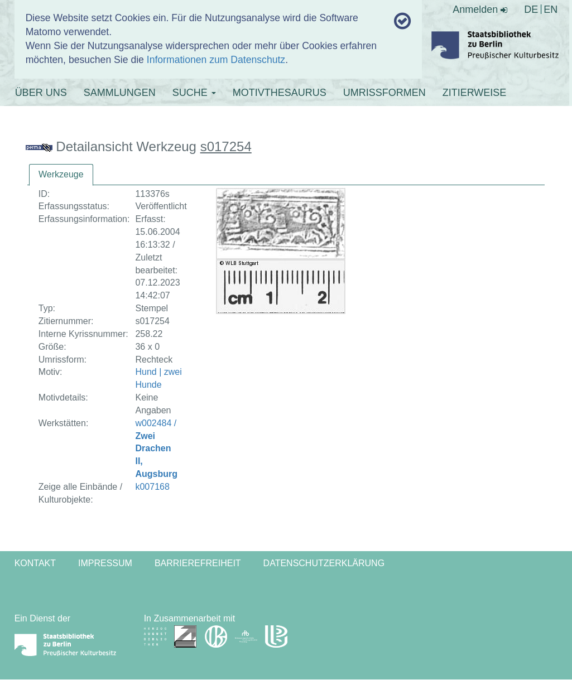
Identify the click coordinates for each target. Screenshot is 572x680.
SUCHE (194, 92)
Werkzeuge (61, 174)
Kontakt (35, 563)
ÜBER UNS (41, 92)
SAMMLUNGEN (120, 92)
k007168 (152, 486)
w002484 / (156, 448)
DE (531, 9)
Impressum (105, 563)
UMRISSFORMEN (384, 92)
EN (550, 9)
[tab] (61, 175)
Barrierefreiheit (198, 563)
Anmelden (480, 9)
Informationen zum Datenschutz (216, 59)
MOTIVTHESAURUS (279, 92)
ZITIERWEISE (475, 92)
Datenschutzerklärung (324, 563)
